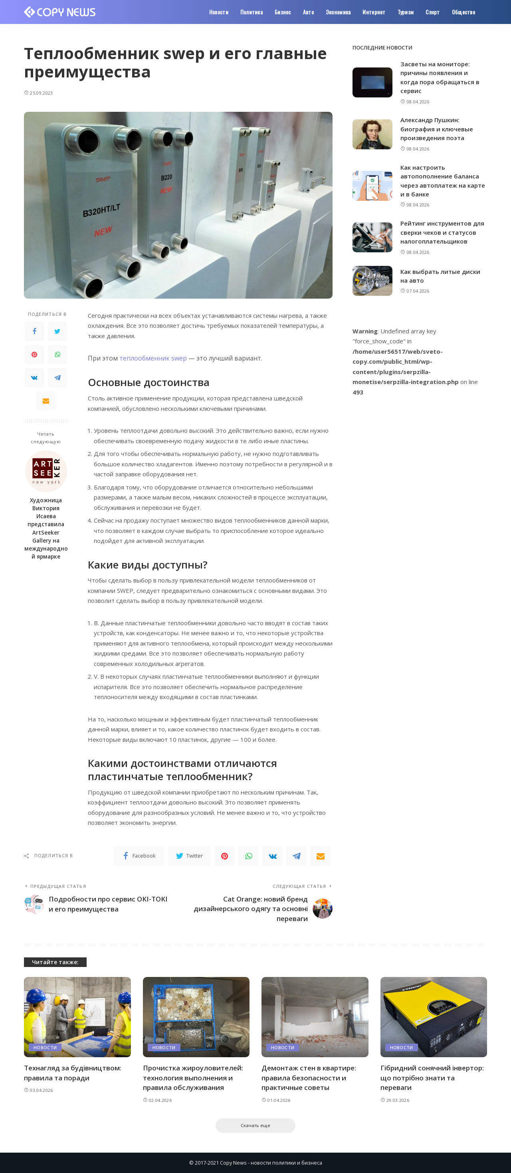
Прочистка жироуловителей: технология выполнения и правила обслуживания (193, 1077)
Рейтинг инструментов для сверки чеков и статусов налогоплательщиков (442, 232)
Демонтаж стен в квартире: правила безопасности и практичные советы (308, 1077)
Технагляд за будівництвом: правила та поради (72, 1072)
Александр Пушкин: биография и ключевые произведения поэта (436, 129)
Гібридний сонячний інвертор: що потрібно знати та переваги (432, 1077)
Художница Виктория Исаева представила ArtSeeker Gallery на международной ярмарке (46, 529)
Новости (45, 1047)
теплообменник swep (153, 358)
